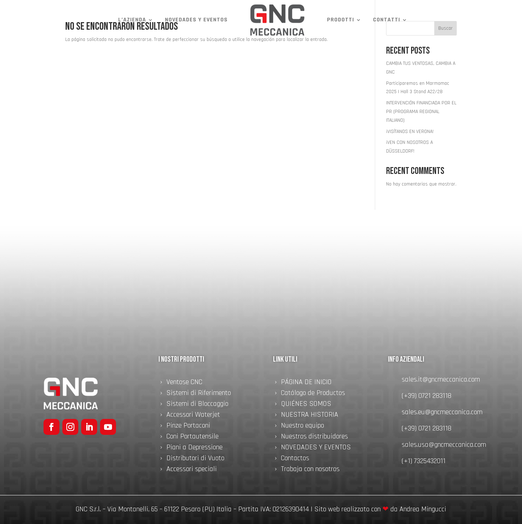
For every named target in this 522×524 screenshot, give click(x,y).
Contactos (295, 459)
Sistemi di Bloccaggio (197, 404)
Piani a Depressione (194, 448)
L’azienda (132, 20)
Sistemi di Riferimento (198, 394)
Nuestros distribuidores (314, 437)
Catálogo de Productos (313, 394)
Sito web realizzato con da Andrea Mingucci (380, 509)
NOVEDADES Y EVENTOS (196, 20)
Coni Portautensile (192, 437)
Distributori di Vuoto (195, 459)
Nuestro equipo (302, 426)
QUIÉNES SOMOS (306, 404)
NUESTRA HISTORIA (309, 415)
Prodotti (340, 20)
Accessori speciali (191, 470)
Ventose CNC (184, 383)
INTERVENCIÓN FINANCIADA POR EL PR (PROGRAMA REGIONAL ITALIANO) (421, 112)
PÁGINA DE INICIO (306, 383)
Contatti (386, 20)
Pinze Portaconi (188, 426)
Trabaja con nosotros (310, 470)
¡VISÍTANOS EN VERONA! (410, 131)
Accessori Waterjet (193, 415)
